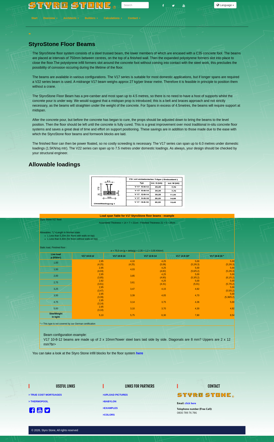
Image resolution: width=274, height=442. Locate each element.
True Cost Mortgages (45, 394)
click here (190, 403)
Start (34, 18)
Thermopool (38, 401)
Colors (109, 414)
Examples (110, 408)
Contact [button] (134, 18)
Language (225, 5)
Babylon (109, 401)
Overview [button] (50, 18)
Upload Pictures (115, 394)
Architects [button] (71, 18)
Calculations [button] (113, 18)
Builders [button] (91, 18)
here (139, 353)
